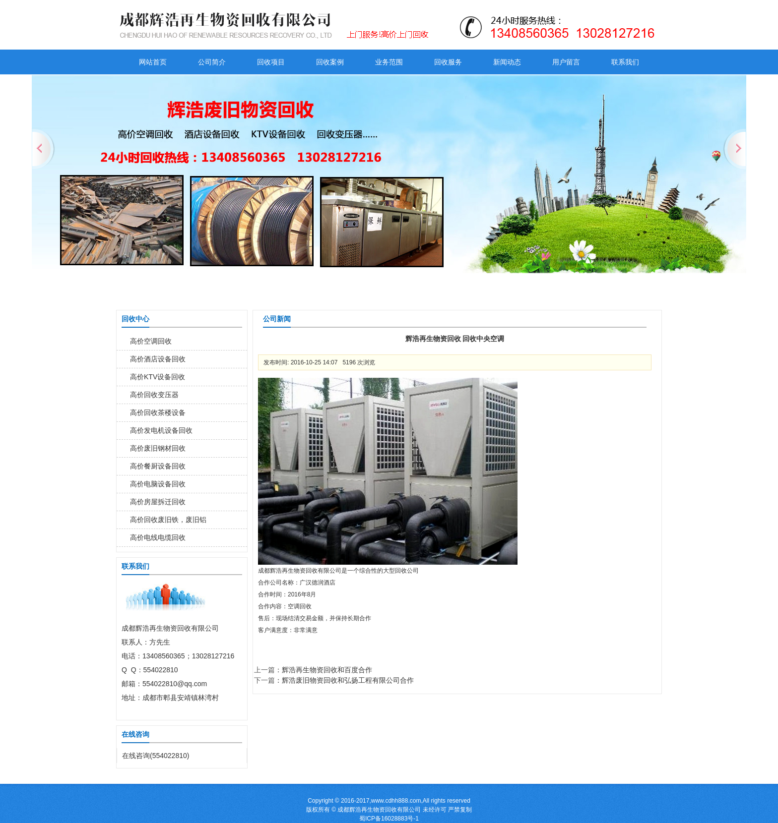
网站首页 (153, 62)
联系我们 (625, 62)
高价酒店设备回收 (158, 359)
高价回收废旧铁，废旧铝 (168, 520)
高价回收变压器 (154, 395)
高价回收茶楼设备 (158, 412)
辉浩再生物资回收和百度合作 (327, 670)
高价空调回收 (151, 341)
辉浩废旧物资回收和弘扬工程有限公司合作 (348, 680)
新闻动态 (507, 62)
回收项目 (271, 62)
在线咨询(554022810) (155, 756)
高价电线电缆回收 (158, 537)
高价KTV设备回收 (157, 377)
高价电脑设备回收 (158, 484)
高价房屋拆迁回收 (158, 502)
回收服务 (448, 62)
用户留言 (566, 62)
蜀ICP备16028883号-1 (389, 818)
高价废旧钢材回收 (158, 448)
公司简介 (212, 62)
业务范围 (389, 62)
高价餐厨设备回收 (158, 466)
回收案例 (330, 62)
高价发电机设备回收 (161, 430)
